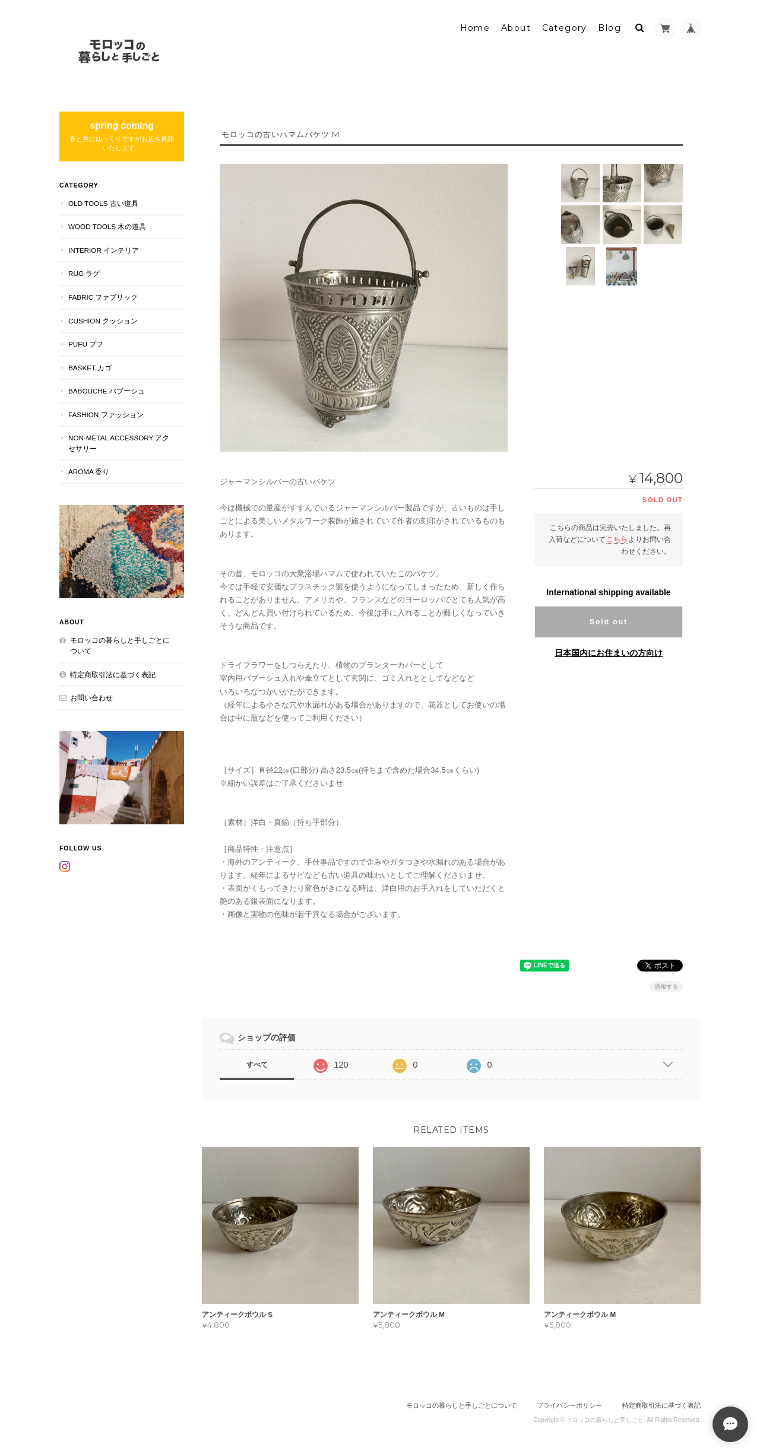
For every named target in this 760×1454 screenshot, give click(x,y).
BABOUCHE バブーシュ (106, 391)
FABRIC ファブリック (103, 297)
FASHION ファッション (106, 414)
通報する (666, 986)
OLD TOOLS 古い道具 (103, 203)
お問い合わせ (91, 697)
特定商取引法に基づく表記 (113, 674)
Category (564, 28)
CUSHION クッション (103, 320)
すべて (257, 1065)
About (516, 28)
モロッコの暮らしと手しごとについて (120, 645)
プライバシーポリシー (569, 1405)
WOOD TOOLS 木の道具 (107, 226)
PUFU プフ (85, 344)
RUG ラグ (84, 273)
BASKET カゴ (90, 368)
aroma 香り (88, 471)
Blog (609, 28)
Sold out (609, 622)
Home (475, 28)
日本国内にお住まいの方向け (609, 653)
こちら (617, 539)
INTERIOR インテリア (103, 250)
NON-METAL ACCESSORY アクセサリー (118, 443)
